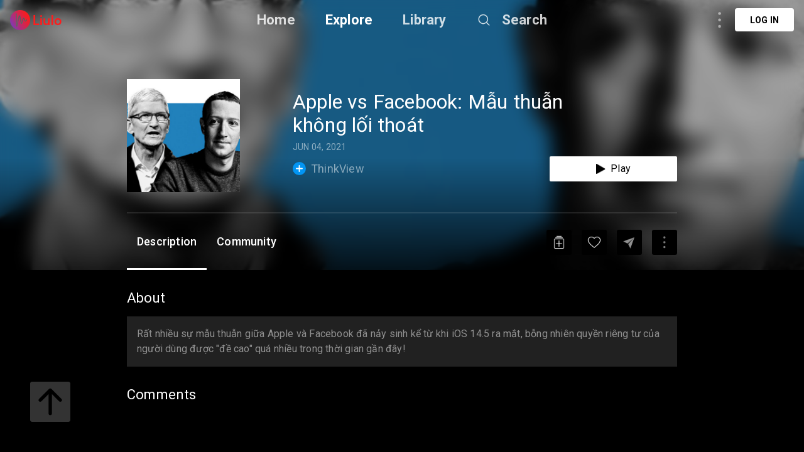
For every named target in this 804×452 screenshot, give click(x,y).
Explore (348, 20)
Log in (764, 20)
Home (276, 20)
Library (424, 20)
